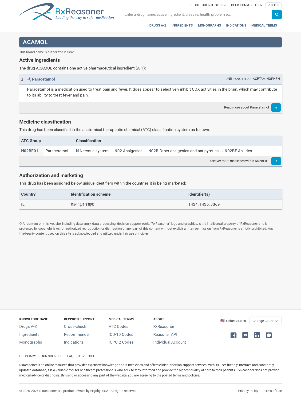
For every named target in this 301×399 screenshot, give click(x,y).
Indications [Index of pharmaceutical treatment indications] (74, 342)
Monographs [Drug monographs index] (209, 25)
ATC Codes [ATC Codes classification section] (118, 326)
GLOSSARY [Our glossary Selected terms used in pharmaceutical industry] (27, 356)
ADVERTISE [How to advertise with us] (86, 356)
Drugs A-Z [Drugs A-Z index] (157, 25)
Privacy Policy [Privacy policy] (248, 391)
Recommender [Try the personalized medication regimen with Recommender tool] (77, 334)
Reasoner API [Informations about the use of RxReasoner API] (165, 334)
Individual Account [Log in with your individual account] (169, 342)
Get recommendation (246, 5)
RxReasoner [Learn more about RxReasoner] (163, 326)
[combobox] (197, 14)
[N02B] (153, 150)
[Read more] (276, 107)
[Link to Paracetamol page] (43, 79)
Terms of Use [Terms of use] (272, 391)
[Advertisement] (150, 272)
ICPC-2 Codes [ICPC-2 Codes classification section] (121, 342)
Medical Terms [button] (264, 25)
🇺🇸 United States (233, 321)
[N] (77, 150)
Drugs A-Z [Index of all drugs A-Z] (28, 326)
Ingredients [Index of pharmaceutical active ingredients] (29, 334)
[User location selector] (266, 321)
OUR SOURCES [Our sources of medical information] (51, 356)
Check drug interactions (208, 5)
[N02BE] (231, 150)
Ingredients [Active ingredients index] (182, 25)
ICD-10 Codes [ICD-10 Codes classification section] (121, 334)
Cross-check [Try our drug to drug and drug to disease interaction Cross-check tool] (75, 326)
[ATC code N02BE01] (29, 150)
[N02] (118, 150)
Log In (273, 5)
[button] (234, 335)
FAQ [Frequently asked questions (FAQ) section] (70, 356)
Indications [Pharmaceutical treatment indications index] (236, 25)
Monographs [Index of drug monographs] (30, 342)
